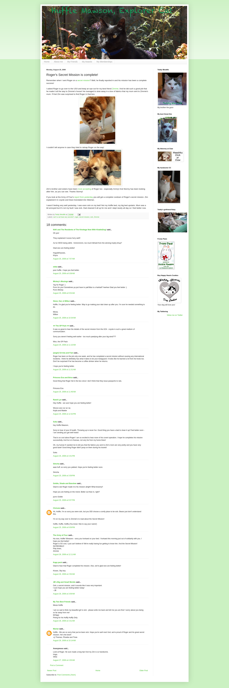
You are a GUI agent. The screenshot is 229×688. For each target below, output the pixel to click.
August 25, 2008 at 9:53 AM (64, 293)
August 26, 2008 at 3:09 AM (64, 594)
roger (76, 217)
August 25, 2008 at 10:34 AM (64, 318)
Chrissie (56, 508)
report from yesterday (83, 197)
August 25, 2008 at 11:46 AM (64, 392)
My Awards (87, 61)
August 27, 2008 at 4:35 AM (64, 660)
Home (46, 61)
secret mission (83, 80)
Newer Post (51, 671)
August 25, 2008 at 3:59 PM (64, 476)
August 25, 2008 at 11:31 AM (64, 370)
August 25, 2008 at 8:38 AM (64, 273)
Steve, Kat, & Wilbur (61, 301)
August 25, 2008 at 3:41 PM (64, 456)
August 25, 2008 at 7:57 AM (64, 259)
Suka (55, 422)
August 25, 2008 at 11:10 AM (64, 345)
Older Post (143, 671)
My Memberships (104, 61)
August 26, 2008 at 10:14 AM (64, 640)
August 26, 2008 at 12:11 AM (64, 554)
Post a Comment (56, 665)
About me (58, 61)
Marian (56, 629)
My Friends (72, 61)
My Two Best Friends (62, 602)
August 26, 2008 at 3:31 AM (64, 621)
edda (55, 267)
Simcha (56, 464)
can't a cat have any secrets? (63, 217)
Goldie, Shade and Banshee (64, 483)
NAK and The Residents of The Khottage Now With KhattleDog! (79, 230)
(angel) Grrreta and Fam (63, 353)
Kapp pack (57, 562)
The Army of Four (60, 535)
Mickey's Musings (60, 281)
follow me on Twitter (175, 315)
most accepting (84, 189)
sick (91, 217)
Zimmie (115, 89)
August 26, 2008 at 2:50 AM (64, 574)
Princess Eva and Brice (63, 378)
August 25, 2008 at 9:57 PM (64, 500)
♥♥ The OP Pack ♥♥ (61, 326)
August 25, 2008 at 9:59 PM (64, 527)
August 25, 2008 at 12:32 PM (64, 414)
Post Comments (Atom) (66, 675)
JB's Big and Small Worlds (64, 582)
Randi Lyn (57, 400)
